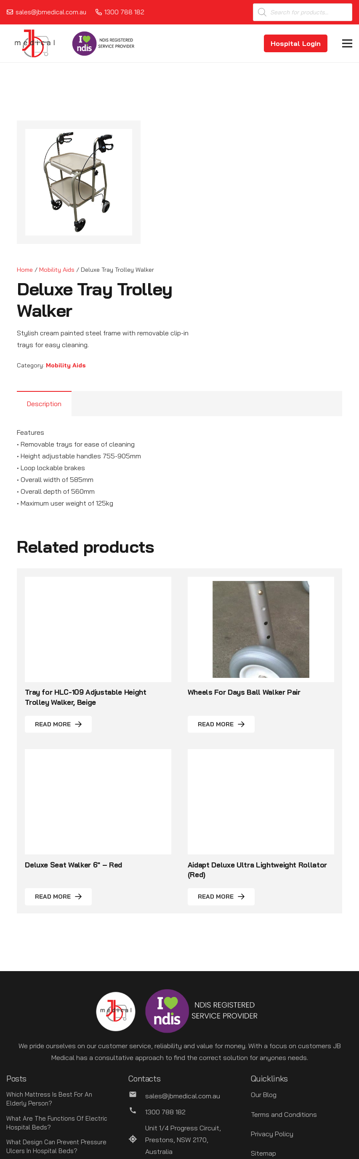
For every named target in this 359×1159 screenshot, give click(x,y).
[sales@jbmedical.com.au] (136, 1096)
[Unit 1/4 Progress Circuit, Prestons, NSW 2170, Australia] (136, 1140)
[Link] (35, 43)
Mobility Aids (56, 269)
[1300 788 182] (136, 1112)
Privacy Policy (272, 1134)
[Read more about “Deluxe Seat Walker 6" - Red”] (58, 896)
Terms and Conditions (284, 1114)
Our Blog (264, 1094)
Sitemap (263, 1153)
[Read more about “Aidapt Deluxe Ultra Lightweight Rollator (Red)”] (221, 896)
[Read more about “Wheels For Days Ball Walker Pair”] (221, 724)
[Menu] (347, 43)
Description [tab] (44, 403)
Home (25, 269)
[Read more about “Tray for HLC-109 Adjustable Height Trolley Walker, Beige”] (58, 724)
